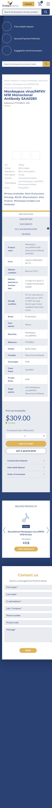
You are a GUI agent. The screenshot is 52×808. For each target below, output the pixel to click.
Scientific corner (15, 735)
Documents (26, 224)
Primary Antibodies (28, 80)
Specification (26, 214)
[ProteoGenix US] (9, 4)
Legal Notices (40, 725)
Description (26, 219)
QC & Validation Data (32, 228)
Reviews (26, 234)
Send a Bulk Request (26, 467)
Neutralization (31, 197)
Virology (9, 197)
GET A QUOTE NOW (26, 451)
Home (6, 80)
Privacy (11, 745)
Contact (28, 4)
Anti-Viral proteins (35, 193)
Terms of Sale (40, 719)
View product (26, 549)
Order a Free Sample (26, 474)
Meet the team (14, 730)
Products (15, 80)
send (28, 650)
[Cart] (39, 4)
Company (12, 725)
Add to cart (26, 444)
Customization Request (26, 460)
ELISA (19, 197)
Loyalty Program (41, 743)
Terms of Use (39, 730)
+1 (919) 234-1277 (22, 696)
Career (10, 740)
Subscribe (43, 783)
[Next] (48, 530)
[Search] (45, 12)
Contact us (28, 575)
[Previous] (4, 530)
